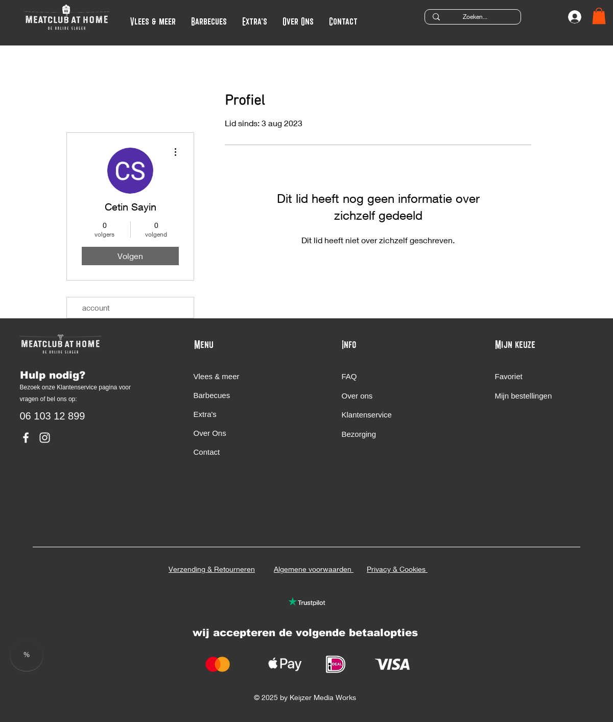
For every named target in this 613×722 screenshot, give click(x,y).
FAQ (349, 376)
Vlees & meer (217, 376)
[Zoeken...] (475, 17)
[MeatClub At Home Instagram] (45, 438)
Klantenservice (368, 414)
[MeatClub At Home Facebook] (26, 438)
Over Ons (210, 433)
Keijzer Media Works (324, 697)
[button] (254, 20)
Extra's (205, 414)
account (96, 307)
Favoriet (510, 376)
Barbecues (212, 395)
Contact (207, 452)
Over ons (358, 395)
